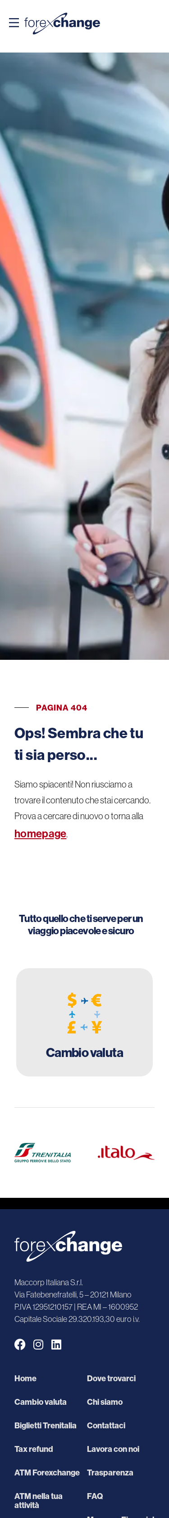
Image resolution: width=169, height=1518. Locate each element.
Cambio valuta (40, 1402)
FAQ (95, 1496)
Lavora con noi (113, 1449)
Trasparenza (110, 1472)
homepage (40, 833)
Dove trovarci (111, 1378)
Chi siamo (105, 1402)
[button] (14, 23)
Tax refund (33, 1449)
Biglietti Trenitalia (45, 1425)
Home (25, 1378)
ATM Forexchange (47, 1472)
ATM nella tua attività (38, 1501)
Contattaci (106, 1425)
